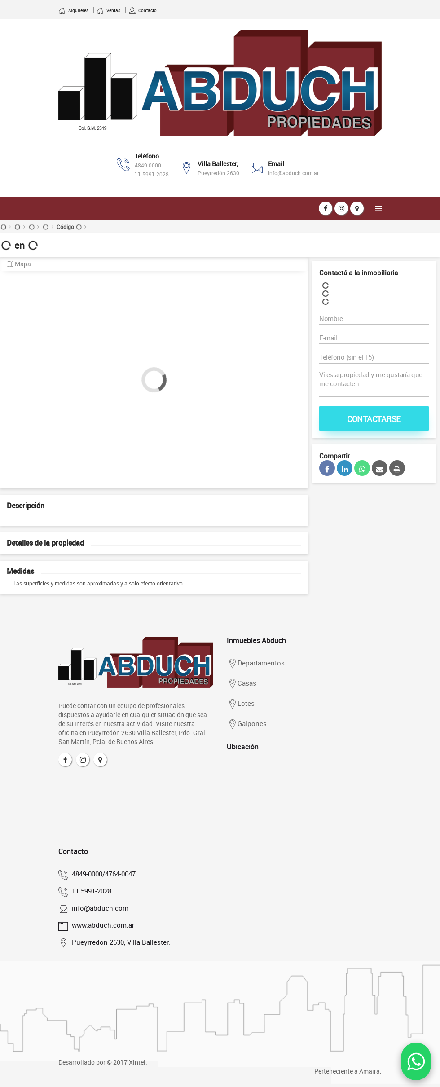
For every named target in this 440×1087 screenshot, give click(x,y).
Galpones (247, 724)
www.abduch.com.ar (101, 924)
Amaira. (370, 1071)
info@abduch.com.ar (293, 172)
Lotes (241, 704)
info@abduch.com (98, 907)
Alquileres (73, 10)
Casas (241, 683)
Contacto (142, 10)
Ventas (108, 10)
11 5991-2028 (152, 174)
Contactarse (374, 419)
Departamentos (256, 663)
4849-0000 (148, 165)
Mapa (19, 264)
